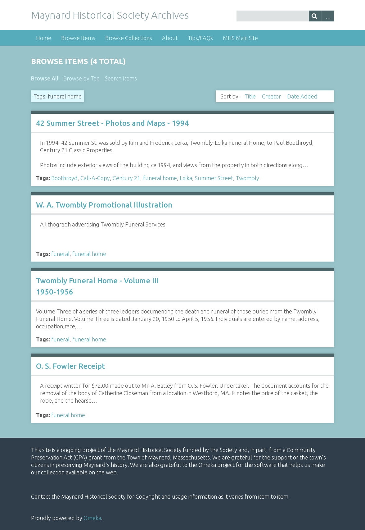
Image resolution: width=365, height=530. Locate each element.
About (170, 38)
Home (43, 38)
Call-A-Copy (95, 178)
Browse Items (78, 38)
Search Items (121, 78)
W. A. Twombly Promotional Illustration (104, 205)
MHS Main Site (240, 38)
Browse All (44, 78)
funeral (60, 254)
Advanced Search (328, 16)
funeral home (160, 178)
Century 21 (126, 178)
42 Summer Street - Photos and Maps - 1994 (112, 123)
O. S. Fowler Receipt (70, 366)
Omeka (92, 518)
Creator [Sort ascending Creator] (272, 96)
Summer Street (214, 178)
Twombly (247, 178)
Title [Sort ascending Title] (251, 96)
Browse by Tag (81, 78)
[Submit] (315, 16)
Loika (186, 178)
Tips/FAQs (200, 38)
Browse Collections (128, 38)
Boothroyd (64, 178)
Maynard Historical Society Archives (110, 15)
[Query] (285, 16)
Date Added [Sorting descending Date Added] (303, 96)
